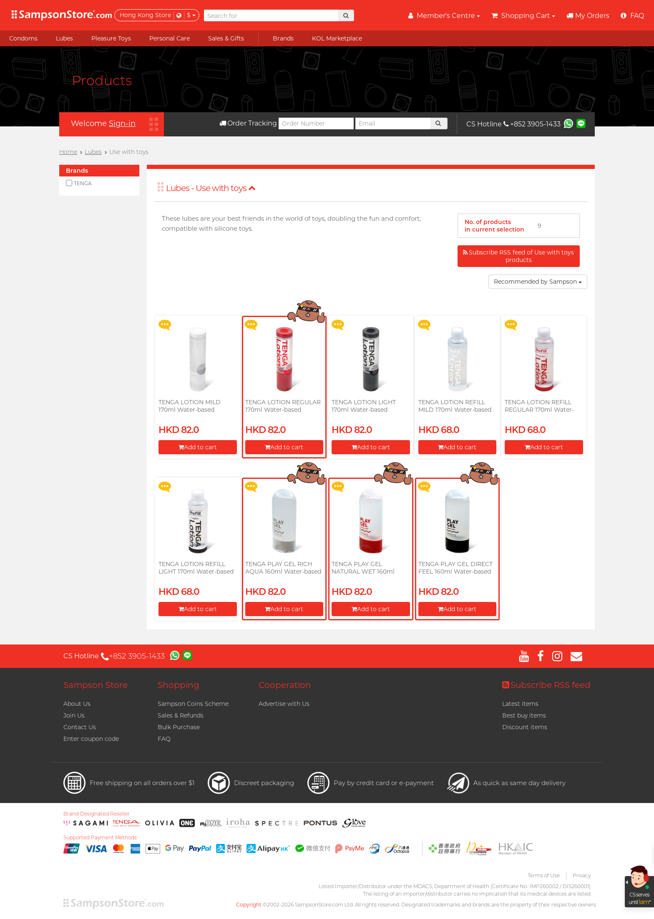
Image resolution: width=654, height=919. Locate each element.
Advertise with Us (284, 704)
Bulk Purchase (179, 727)
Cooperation (285, 685)
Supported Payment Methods (100, 837)
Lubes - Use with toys (211, 188)
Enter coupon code (91, 739)
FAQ (164, 739)
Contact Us (79, 727)
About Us (77, 704)
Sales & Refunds (181, 715)
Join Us (74, 715)
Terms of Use (544, 875)
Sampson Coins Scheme (193, 704)
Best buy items (524, 715)
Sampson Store (95, 685)
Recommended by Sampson (538, 281)
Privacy (582, 875)
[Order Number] (316, 123)
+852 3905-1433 (532, 124)
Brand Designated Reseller (96, 813)
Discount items (524, 727)
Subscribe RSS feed (546, 685)
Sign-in (122, 123)
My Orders (587, 16)
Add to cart (198, 447)
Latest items (520, 704)
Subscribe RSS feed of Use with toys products (518, 256)
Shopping (178, 685)
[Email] (392, 123)
